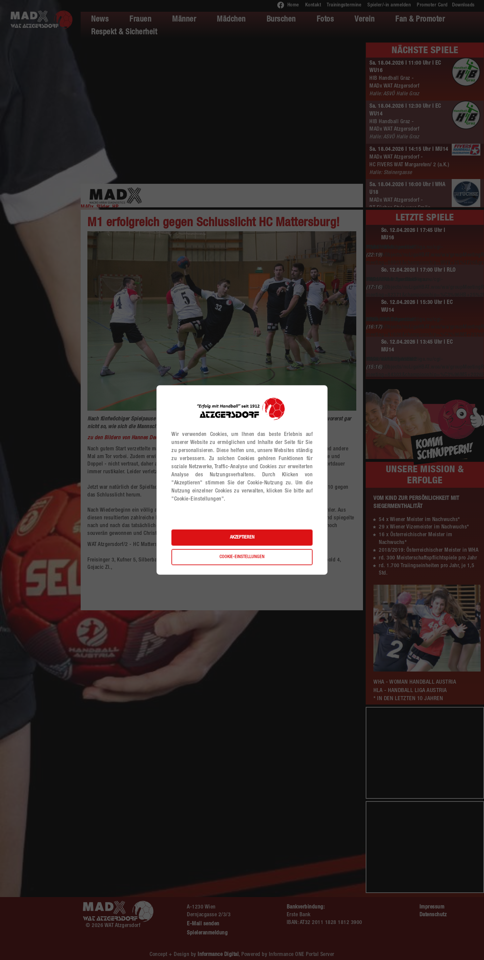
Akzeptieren (242, 537)
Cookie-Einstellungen (242, 557)
